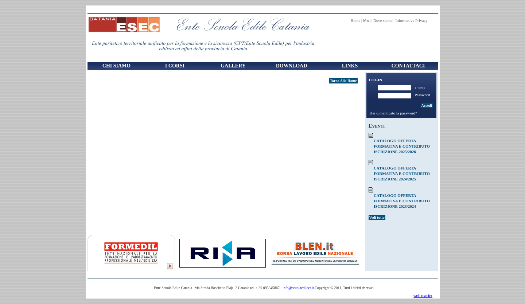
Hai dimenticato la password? (393, 113)
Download (291, 66)
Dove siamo (383, 20)
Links (350, 66)
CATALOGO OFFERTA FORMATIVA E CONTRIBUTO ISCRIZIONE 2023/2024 (402, 200)
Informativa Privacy (411, 20)
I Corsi (174, 66)
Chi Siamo (116, 66)
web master (422, 296)
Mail (366, 20)
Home (355, 20)
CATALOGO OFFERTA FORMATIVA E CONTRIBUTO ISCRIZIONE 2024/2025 (402, 173)
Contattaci (408, 66)
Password (422, 95)
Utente (420, 88)
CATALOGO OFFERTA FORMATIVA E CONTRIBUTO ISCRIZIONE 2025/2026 (402, 146)
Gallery (233, 66)
